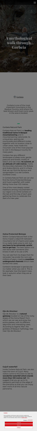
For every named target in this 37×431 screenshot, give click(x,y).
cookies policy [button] (24, 417)
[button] (28, 420)
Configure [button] (25, 427)
